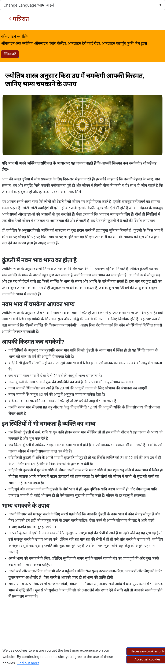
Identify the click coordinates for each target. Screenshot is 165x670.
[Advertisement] (82, 639)
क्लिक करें (10, 54)
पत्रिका (19, 19)
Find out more (28, 663)
